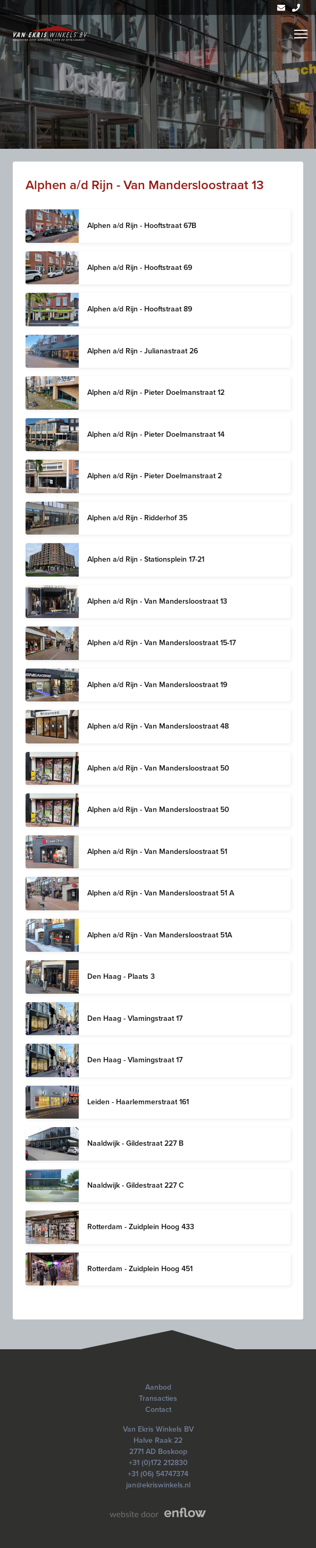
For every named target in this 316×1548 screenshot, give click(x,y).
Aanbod (158, 1387)
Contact (158, 1409)
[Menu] (300, 34)
